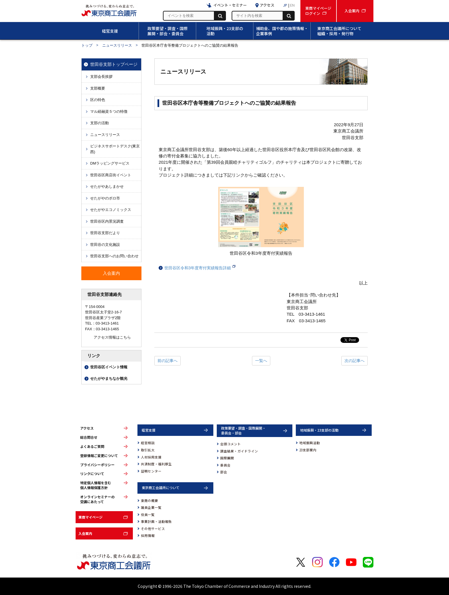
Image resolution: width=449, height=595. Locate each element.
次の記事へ (354, 360)
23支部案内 (307, 450)
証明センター (151, 471)
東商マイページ (90, 517)
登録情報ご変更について (99, 455)
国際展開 (227, 458)
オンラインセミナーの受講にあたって (97, 499)
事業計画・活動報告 (156, 521)
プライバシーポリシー (97, 464)
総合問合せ (88, 437)
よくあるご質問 (92, 446)
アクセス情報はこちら (112, 337)
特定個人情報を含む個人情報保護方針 (95, 485)
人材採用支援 (151, 457)
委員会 (225, 465)
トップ (86, 45)
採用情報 (148, 535)
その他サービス (153, 528)
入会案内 (85, 533)
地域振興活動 (309, 442)
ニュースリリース (117, 45)
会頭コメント (230, 444)
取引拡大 (148, 450)
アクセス (87, 428)
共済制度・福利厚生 (156, 464)
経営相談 (148, 442)
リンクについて (92, 473)
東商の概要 (149, 500)
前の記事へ (167, 360)
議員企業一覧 (151, 507)
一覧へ (261, 360)
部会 (223, 472)
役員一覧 (148, 514)
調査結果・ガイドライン (239, 451)
